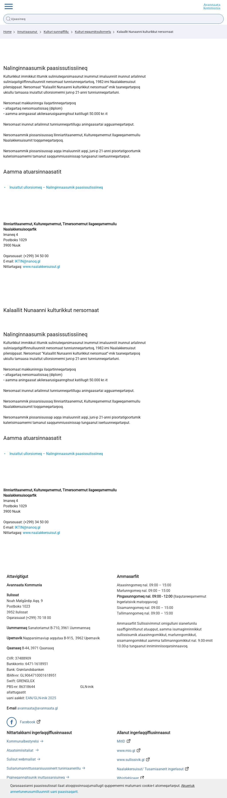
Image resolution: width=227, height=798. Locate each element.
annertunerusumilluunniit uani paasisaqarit (44, 792)
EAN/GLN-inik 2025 (41, 698)
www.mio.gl (126, 751)
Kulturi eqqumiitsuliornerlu (93, 32)
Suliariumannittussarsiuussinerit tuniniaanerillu (44, 768)
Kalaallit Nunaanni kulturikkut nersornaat (145, 32)
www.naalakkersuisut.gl (41, 267)
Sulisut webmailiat (21, 759)
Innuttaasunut (27, 32)
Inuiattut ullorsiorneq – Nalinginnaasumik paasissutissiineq (56, 187)
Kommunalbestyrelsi (23, 741)
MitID (121, 741)
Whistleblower (128, 778)
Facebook (27, 722)
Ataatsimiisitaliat (20, 750)
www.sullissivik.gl (131, 760)
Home (7, 32)
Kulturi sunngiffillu (56, 32)
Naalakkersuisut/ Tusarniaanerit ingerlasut (150, 769)
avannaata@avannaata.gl (37, 708)
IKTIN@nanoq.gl (27, 261)
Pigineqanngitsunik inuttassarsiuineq (36, 777)
